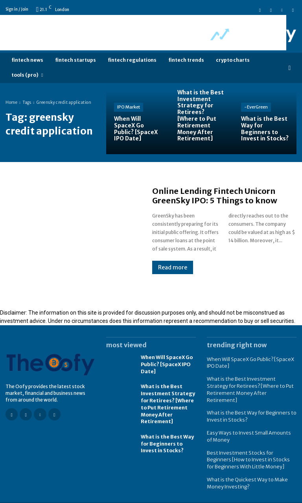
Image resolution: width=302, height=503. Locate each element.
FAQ (235, 496)
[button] (289, 68)
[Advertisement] (143, 32)
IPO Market (128, 107)
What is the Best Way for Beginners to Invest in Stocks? (166, 441)
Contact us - (262, 496)
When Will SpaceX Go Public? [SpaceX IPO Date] (166, 364)
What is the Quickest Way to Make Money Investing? (244, 470)
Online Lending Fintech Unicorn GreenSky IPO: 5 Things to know (214, 195)
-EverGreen (256, 107)
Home (11, 102)
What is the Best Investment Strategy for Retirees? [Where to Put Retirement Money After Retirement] (250, 384)
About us (286, 496)
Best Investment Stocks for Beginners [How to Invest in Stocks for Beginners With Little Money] (249, 448)
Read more (172, 267)
